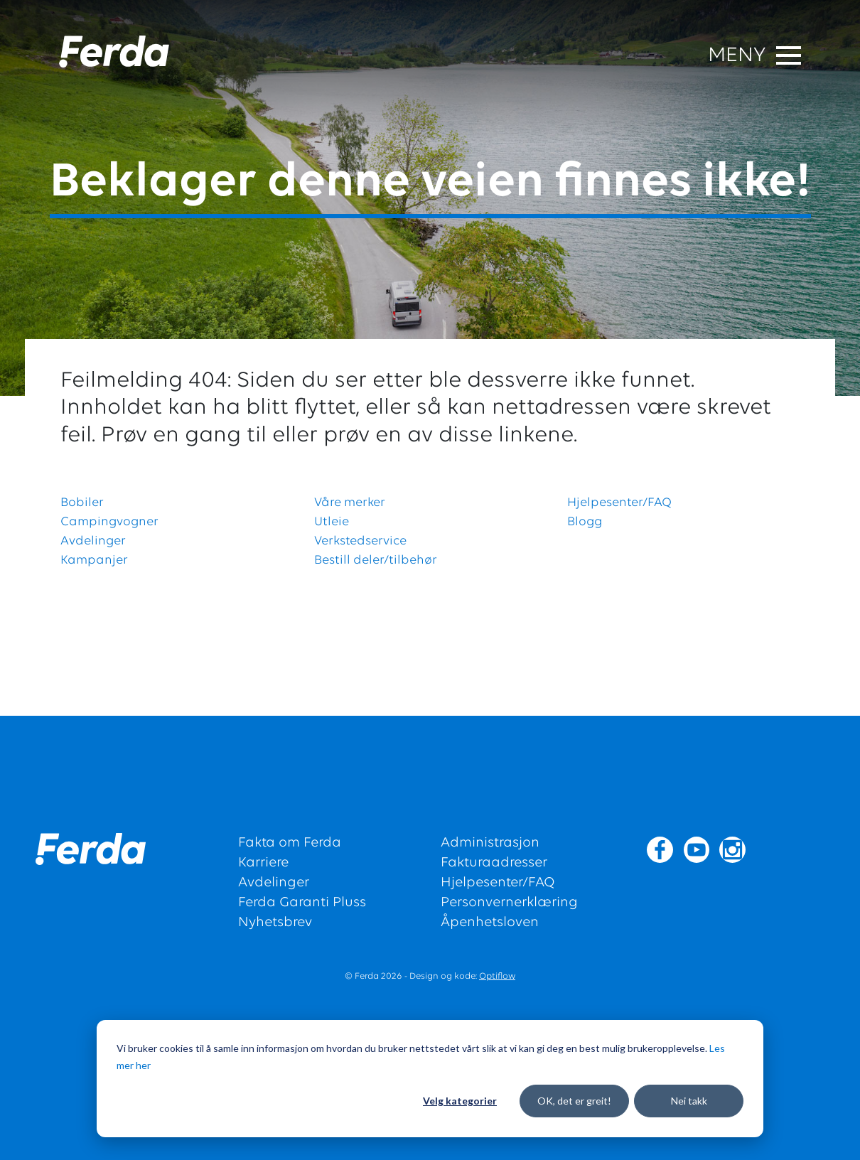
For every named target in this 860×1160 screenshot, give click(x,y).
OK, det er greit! (574, 1101)
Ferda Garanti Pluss (302, 903)
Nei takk (689, 1101)
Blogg (584, 522)
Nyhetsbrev (275, 922)
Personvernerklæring (509, 903)
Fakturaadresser (494, 863)
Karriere (263, 863)
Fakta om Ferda (289, 843)
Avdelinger (93, 541)
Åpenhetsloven (490, 922)
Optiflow (497, 976)
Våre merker (349, 503)
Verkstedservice (360, 541)
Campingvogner (109, 522)
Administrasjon (490, 843)
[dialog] (430, 1078)
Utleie (331, 522)
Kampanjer (94, 560)
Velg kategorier (460, 1101)
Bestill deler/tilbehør (375, 560)
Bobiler (82, 503)
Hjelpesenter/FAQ (619, 503)
